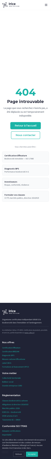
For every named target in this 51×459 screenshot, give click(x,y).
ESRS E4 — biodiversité (11, 412)
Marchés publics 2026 (11, 408)
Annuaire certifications (11, 431)
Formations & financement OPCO (15, 367)
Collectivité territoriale (11, 378)
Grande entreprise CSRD (12, 385)
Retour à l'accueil (25, 125)
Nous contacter (25, 135)
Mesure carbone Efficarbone (13, 359)
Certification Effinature (11, 347)
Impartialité (6, 434)
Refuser (19, 454)
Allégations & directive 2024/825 (15, 404)
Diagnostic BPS (8, 355)
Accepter (32, 454)
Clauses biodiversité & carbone (15, 400)
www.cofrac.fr (29, 333)
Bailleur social (7, 382)
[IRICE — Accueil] (10, 5)
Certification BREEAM (10, 351)
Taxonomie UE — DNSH (11, 419)
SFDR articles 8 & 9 (9, 416)
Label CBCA (6, 363)
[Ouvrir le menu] (46, 5)
